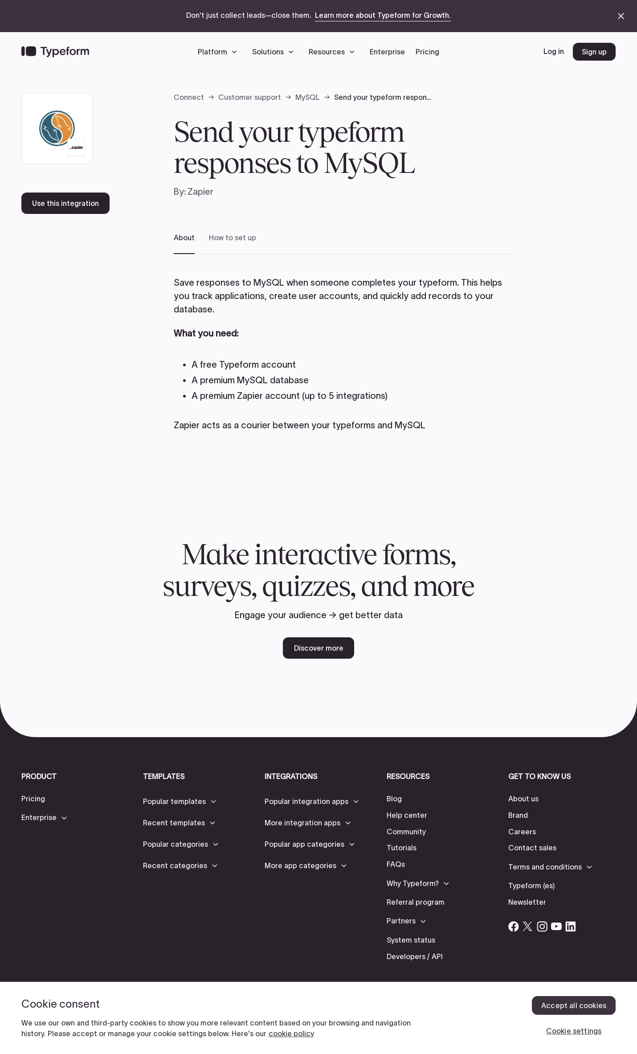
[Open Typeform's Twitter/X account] (528, 926)
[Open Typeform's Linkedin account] (570, 926)
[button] (219, 51)
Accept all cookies (573, 1005)
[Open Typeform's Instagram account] (542, 926)
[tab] (184, 243)
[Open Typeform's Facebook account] (513, 926)
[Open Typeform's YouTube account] (556, 926)
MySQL (307, 97)
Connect (189, 97)
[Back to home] (55, 51)
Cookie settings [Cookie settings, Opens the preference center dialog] (573, 1031)
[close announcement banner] (621, 16)
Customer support (249, 97)
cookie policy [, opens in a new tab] (291, 1033)
